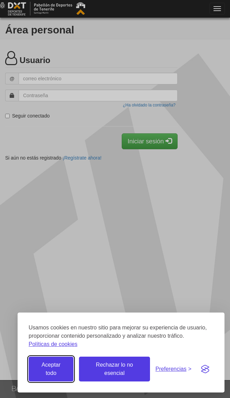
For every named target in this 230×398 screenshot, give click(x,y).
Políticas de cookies (53, 344)
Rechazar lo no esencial (114, 369)
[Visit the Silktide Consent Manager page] (205, 369)
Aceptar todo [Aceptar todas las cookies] (50, 369)
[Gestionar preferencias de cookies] (173, 369)
